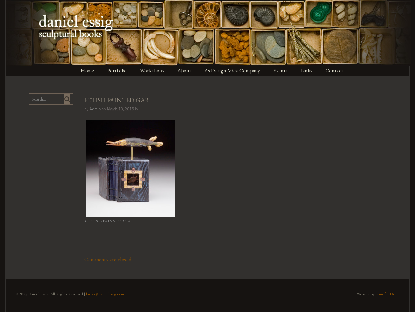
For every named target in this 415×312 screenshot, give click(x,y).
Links (308, 70)
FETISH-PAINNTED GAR (107, 221)
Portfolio (117, 70)
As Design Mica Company (233, 70)
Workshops (152, 70)
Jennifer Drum (388, 293)
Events (281, 70)
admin (94, 109)
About (185, 70)
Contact (336, 70)
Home (87, 70)
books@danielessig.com (104, 293)
